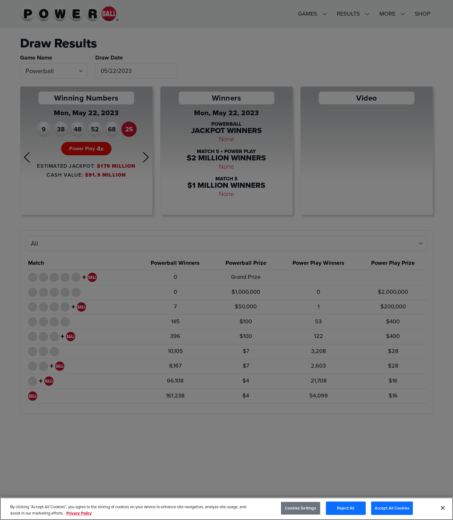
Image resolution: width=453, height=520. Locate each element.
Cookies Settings (300, 508)
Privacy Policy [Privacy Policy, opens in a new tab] (79, 513)
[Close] (443, 508)
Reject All (345, 508)
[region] (226, 508)
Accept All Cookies (392, 508)
